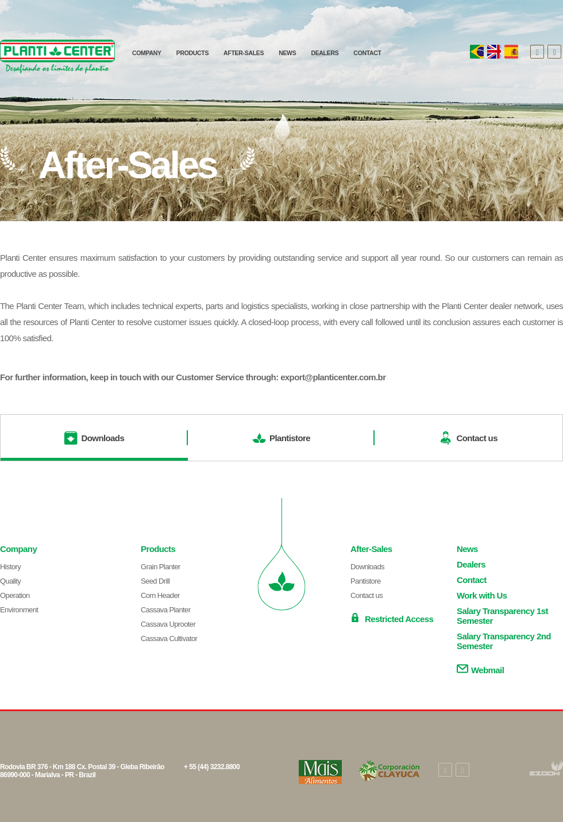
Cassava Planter (165, 609)
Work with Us (482, 595)
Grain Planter (160, 566)
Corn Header (160, 595)
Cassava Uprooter (168, 624)
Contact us (366, 595)
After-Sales (371, 549)
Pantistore (365, 581)
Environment (19, 609)
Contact (472, 580)
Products (158, 549)
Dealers (471, 564)
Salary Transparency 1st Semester (502, 616)
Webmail (480, 669)
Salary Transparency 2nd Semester (504, 641)
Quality (10, 581)
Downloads (367, 566)
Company (18, 549)
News (467, 549)
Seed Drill (155, 581)
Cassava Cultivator (169, 638)
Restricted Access (391, 618)
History (10, 566)
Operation (15, 595)
